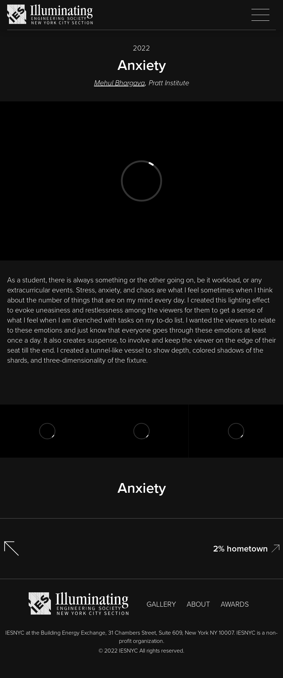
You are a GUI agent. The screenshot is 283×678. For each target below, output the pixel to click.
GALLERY (161, 604)
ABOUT (198, 604)
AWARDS (235, 604)
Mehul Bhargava (119, 82)
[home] (50, 14)
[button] (260, 15)
